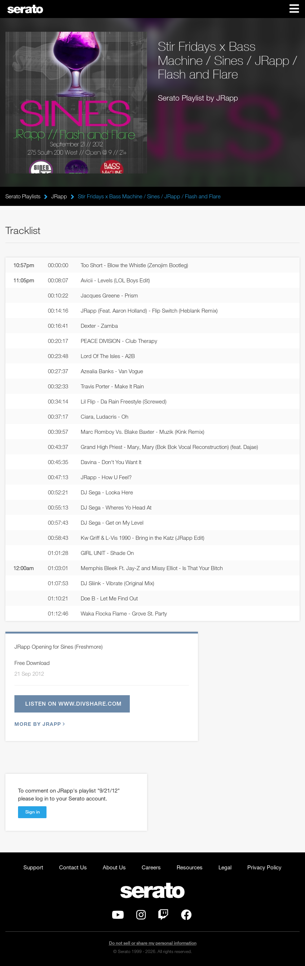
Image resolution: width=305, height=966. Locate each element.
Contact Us (73, 867)
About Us (114, 867)
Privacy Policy (264, 867)
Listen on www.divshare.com (73, 704)
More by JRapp (38, 724)
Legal (224, 867)
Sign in (32, 812)
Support (33, 867)
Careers (151, 867)
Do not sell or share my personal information (152, 943)
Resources (190, 867)
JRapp (59, 196)
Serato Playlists (22, 196)
